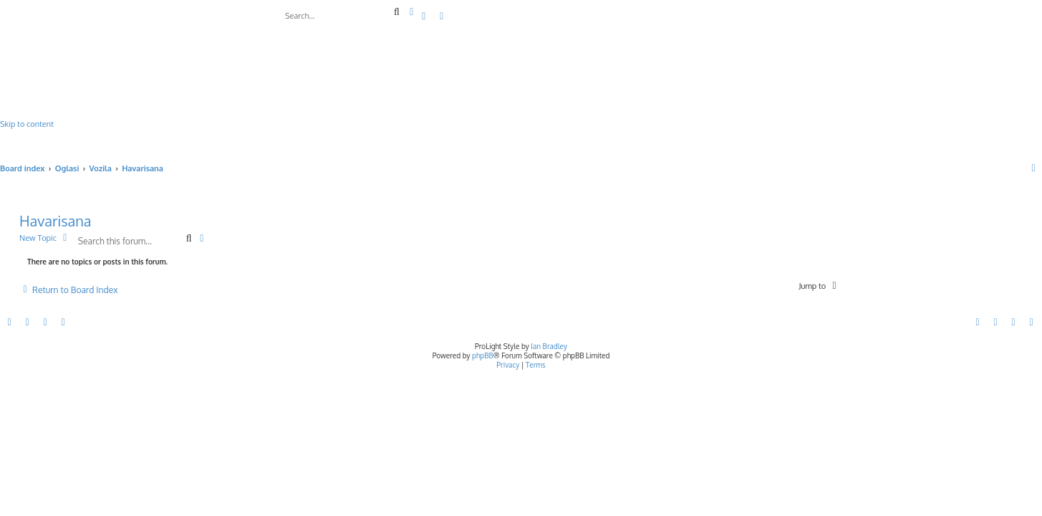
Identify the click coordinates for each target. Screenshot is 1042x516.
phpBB (482, 355)
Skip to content (27, 124)
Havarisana (55, 220)
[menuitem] (424, 16)
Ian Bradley (549, 346)
